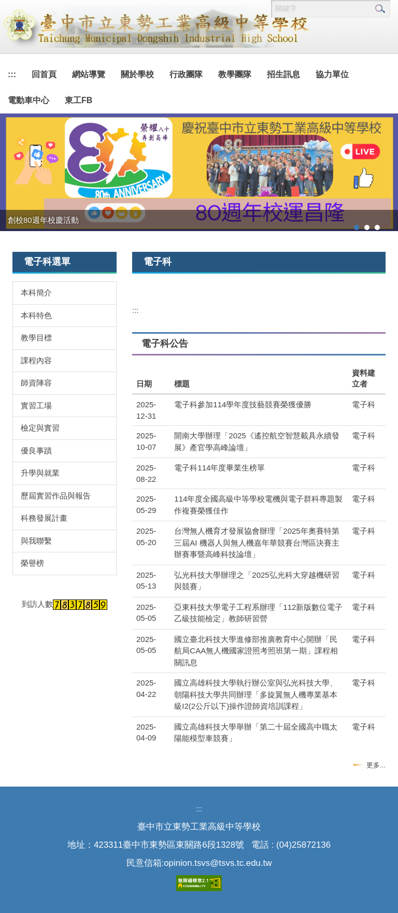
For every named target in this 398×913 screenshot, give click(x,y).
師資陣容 (36, 382)
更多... (376, 765)
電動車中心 (28, 100)
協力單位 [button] (332, 74)
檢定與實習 (40, 427)
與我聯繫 (36, 540)
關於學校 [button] (137, 74)
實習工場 (36, 405)
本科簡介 (36, 292)
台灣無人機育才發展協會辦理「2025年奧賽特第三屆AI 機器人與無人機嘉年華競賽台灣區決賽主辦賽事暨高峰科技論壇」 (256, 542)
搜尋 (379, 9)
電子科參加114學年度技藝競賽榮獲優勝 (242, 404)
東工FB (78, 100)
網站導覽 (88, 74)
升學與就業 (40, 472)
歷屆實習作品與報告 (56, 495)
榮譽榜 (32, 563)
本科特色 (36, 315)
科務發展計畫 (44, 517)
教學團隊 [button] (234, 74)
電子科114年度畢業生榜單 (219, 467)
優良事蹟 (36, 450)
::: (12, 74)
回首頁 (44, 74)
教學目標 (36, 337)
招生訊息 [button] (283, 74)
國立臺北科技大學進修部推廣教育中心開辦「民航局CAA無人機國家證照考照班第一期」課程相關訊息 (256, 651)
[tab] (356, 227)
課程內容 (36, 360)
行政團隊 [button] (186, 74)
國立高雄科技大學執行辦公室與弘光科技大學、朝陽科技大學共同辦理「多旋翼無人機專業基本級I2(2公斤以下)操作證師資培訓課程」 (255, 694)
